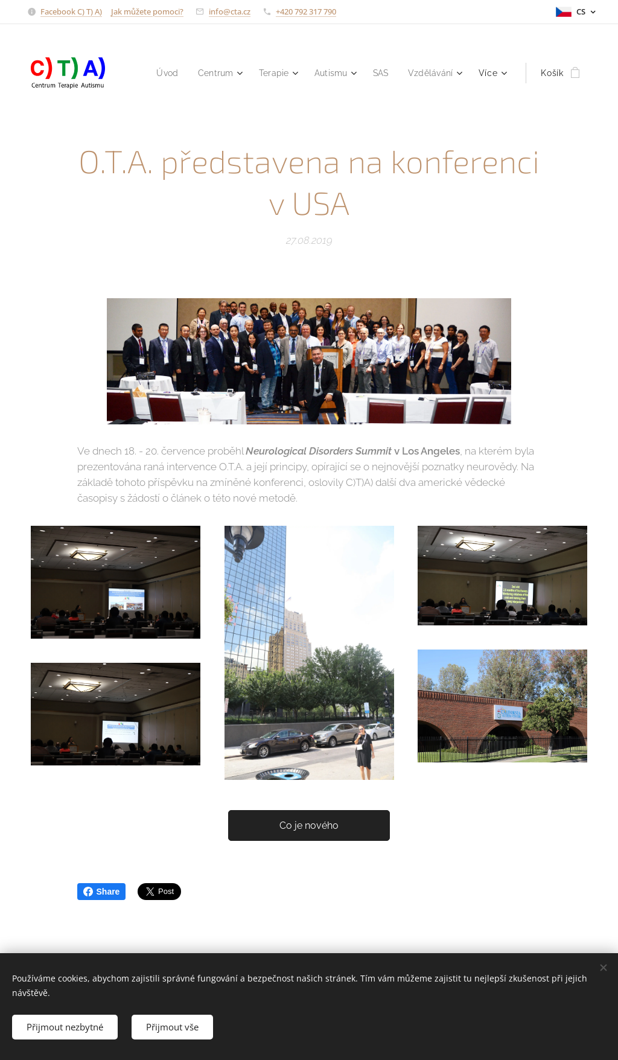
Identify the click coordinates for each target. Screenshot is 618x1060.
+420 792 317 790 (306, 11)
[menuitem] (158, 73)
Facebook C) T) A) (71, 11)
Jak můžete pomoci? (147, 11)
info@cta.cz (229, 11)
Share (101, 891)
